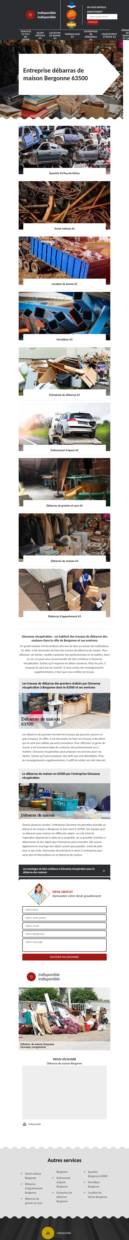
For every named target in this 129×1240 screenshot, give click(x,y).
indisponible (47, 13)
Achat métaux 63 (40, 35)
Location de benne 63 (55, 35)
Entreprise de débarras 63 (91, 35)
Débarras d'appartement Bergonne (33, 1188)
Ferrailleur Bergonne (94, 1184)
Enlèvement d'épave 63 (109, 35)
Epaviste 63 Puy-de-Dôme (26, 35)
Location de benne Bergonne (97, 1195)
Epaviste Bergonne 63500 (97, 1174)
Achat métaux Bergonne (33, 1176)
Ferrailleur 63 (72, 35)
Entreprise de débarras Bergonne (64, 1197)
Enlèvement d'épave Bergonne (63, 1182)
